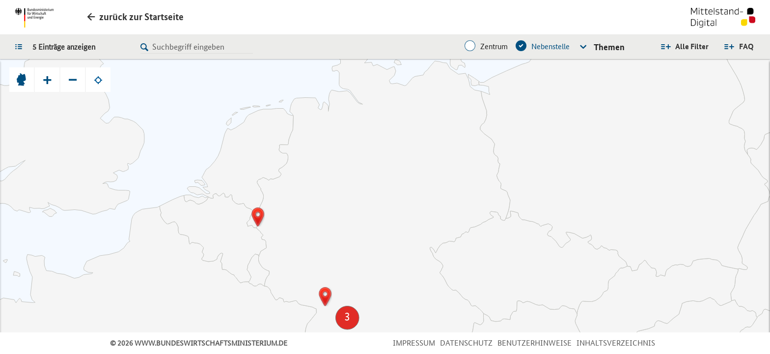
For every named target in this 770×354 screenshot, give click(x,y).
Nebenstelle (550, 46)
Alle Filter (692, 46)
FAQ (746, 46)
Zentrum (494, 46)
